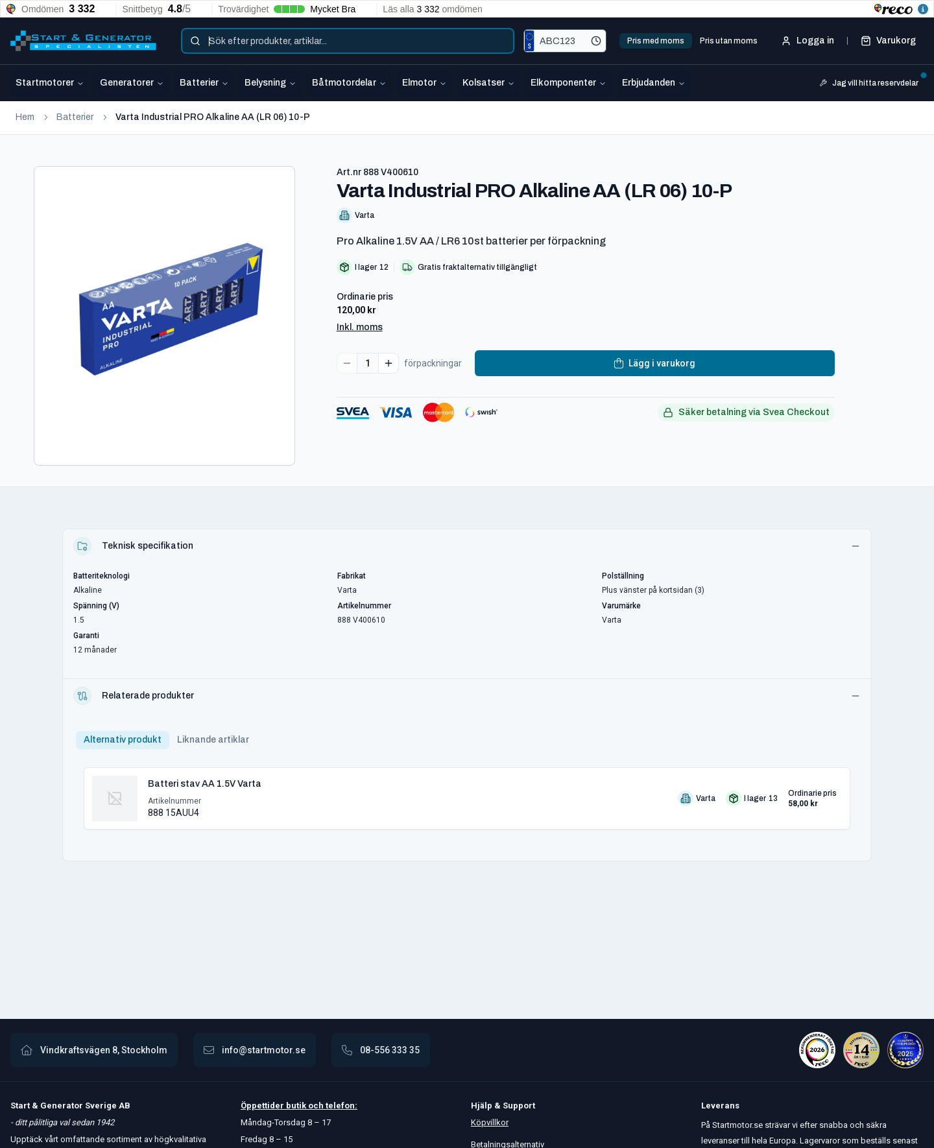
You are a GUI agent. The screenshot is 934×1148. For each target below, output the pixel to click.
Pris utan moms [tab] (729, 40)
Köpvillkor (490, 1122)
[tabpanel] (467, 793)
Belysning (270, 83)
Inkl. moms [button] (360, 327)
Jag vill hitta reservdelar (871, 81)
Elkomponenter (568, 83)
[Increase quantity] (388, 363)
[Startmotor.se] (83, 41)
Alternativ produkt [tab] (123, 740)
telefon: (340, 1105)
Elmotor (424, 83)
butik (296, 1105)
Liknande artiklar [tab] (213, 740)
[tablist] (692, 41)
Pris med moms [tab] (655, 40)
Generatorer (132, 83)
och (315, 1105)
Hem (25, 117)
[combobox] (347, 41)
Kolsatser (488, 83)
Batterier (204, 83)
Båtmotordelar (349, 83)
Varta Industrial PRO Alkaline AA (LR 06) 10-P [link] (212, 117)
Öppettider (263, 1105)
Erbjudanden (654, 83)
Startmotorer (50, 83)
